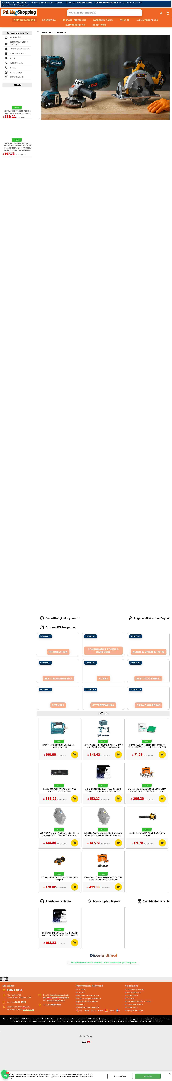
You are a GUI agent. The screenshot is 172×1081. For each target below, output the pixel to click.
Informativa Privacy (135, 1004)
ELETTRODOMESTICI (75, 25)
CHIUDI (170, 1074)
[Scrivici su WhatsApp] (5, 1075)
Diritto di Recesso (134, 992)
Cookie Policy (8, 1078)
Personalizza (120, 1076)
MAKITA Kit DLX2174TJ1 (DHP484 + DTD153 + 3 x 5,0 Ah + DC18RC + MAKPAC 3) (103, 746)
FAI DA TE (124, 20)
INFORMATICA (49, 20)
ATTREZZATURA (16, 72)
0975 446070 (23, 1007)
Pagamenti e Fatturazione (88, 995)
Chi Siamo (81, 989)
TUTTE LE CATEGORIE (24, 20)
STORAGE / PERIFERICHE (74, 20)
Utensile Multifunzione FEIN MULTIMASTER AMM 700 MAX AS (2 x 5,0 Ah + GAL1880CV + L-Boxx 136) (103, 879)
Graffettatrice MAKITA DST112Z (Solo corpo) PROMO (59, 746)
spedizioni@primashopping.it (56, 997)
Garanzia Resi (132, 995)
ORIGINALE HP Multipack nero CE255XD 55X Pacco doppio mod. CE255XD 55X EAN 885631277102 (103, 791)
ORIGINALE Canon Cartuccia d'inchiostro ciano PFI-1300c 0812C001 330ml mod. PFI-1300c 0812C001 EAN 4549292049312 (59, 835)
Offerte (17, 85)
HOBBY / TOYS (99, 25)
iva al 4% (81, 1004)
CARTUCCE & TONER (103, 20)
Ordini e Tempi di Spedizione (89, 998)
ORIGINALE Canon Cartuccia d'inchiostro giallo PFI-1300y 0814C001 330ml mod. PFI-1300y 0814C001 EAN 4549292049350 (17, 146)
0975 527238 (28, 1009)
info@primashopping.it (58, 995)
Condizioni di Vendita (135, 989)
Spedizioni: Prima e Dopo (87, 1001)
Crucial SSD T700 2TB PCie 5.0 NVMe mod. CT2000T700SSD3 (17, 112)
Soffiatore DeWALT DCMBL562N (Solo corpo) (147, 834)
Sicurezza (130, 998)
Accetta (148, 1076)
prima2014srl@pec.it (56, 1000)
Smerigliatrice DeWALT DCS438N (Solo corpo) (59, 878)
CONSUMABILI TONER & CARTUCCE (19, 43)
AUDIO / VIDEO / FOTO (147, 20)
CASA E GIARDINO (17, 77)
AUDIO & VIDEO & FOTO (19, 49)
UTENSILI (13, 68)
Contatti (80, 992)
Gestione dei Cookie (135, 1010)
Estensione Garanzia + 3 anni (138, 1001)
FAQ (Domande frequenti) (88, 1007)
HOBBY (12, 58)
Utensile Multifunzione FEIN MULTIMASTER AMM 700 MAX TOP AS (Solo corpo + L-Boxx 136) (147, 791)
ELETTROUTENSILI (16, 63)
